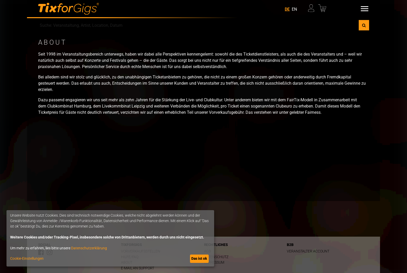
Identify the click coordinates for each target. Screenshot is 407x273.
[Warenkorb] (323, 6)
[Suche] (364, 25)
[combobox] (198, 25)
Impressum (214, 262)
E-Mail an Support (137, 268)
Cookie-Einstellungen (27, 258)
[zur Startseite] (68, 9)
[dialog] (110, 238)
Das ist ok (199, 258)
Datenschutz (216, 257)
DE (287, 9)
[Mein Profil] (313, 6)
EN (294, 9)
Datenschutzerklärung (89, 248)
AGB (207, 251)
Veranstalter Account (308, 251)
